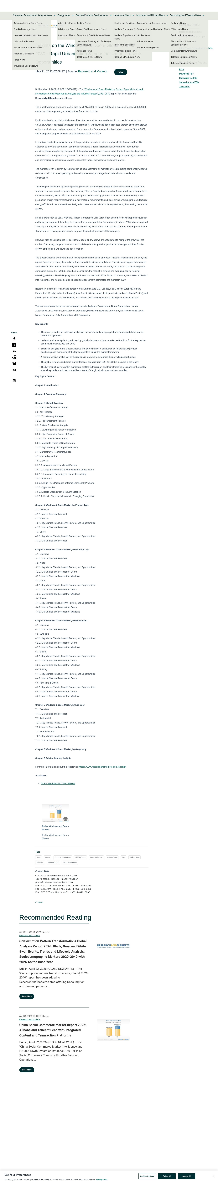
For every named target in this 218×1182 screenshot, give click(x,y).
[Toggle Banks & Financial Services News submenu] (111, 15)
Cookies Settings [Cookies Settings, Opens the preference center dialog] (147, 1177)
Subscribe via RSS (188, 78)
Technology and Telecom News (185, 15)
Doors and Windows (63, 857)
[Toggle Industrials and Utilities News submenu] (167, 15)
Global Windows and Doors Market (58, 783)
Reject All (167, 1177)
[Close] (213, 1177)
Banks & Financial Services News (92, 15)
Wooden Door (53, 862)
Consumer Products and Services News (32, 15)
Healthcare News (122, 15)
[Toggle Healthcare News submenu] (133, 15)
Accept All (186, 1177)
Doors (47, 857)
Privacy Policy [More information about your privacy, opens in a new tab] (101, 1181)
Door (38, 857)
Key (123, 857)
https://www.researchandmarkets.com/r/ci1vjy (102, 767)
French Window (96, 857)
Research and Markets (92, 71)
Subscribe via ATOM (189, 82)
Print (181, 69)
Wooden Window (70, 862)
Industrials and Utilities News (150, 15)
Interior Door (112, 857)
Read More (27, 996)
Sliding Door (134, 857)
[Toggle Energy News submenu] (73, 15)
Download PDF (186, 73)
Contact (39, 902)
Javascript (184, 86)
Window (40, 862)
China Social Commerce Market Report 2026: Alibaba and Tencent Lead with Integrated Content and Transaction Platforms (52, 1030)
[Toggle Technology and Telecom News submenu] (203, 15)
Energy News (63, 15)
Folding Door (80, 857)
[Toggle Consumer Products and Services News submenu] (54, 15)
